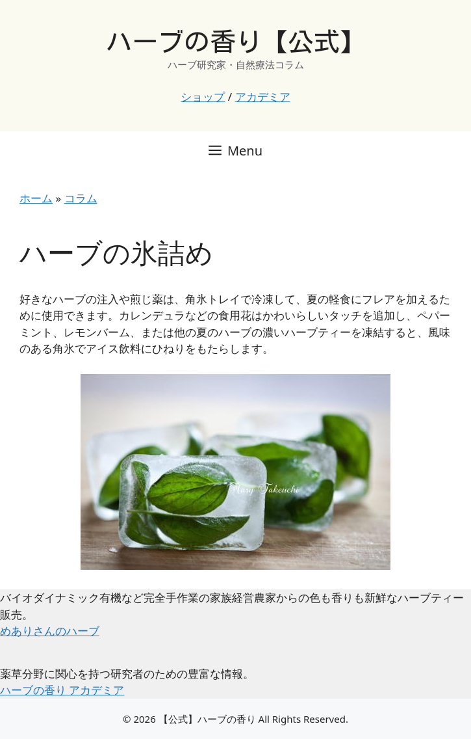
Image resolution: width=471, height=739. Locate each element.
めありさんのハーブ (49, 630)
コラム (80, 198)
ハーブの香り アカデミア (62, 689)
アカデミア (262, 96)
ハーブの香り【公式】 (236, 42)
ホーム (36, 198)
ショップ (203, 96)
